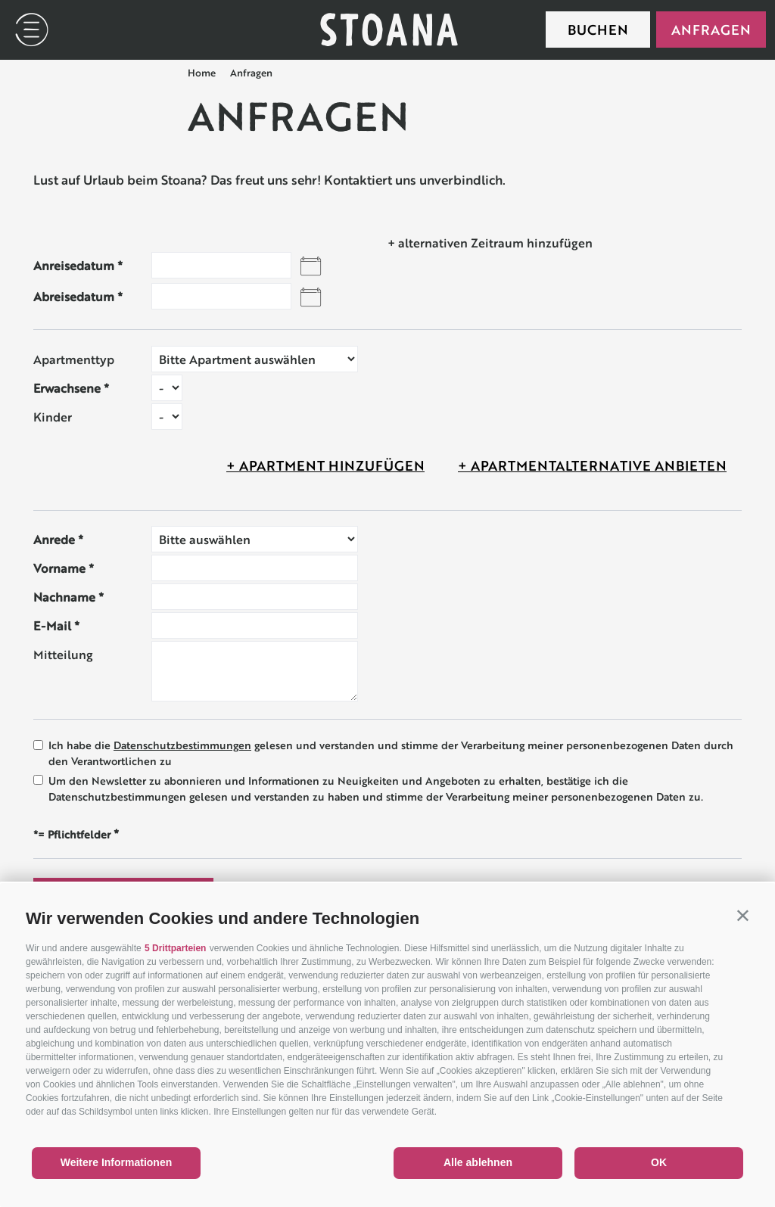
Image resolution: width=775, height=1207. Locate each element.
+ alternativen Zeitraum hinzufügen (490, 242)
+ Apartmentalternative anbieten (592, 465)
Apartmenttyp (73, 359)
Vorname (59, 568)
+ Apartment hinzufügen (325, 465)
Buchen (598, 29)
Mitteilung (63, 654)
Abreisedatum (73, 296)
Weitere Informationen (117, 1162)
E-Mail (52, 625)
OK (659, 1162)
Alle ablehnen (478, 1162)
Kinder (52, 416)
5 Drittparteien (175, 948)
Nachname (64, 596)
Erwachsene (67, 388)
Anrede (54, 539)
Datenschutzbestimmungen (182, 745)
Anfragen (711, 29)
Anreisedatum (73, 265)
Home (202, 72)
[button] (742, 915)
